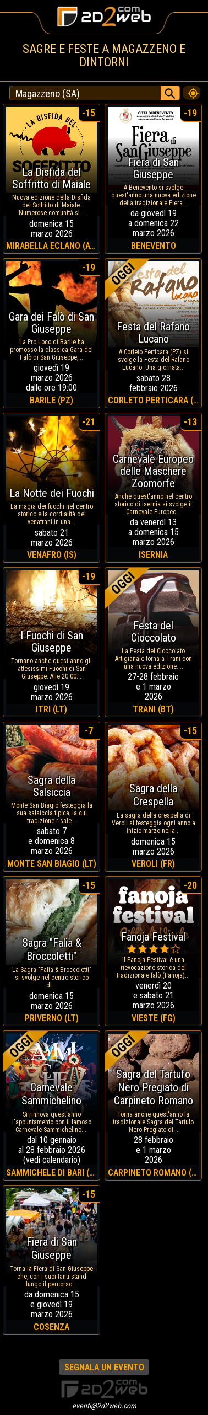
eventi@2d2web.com (104, 1405)
